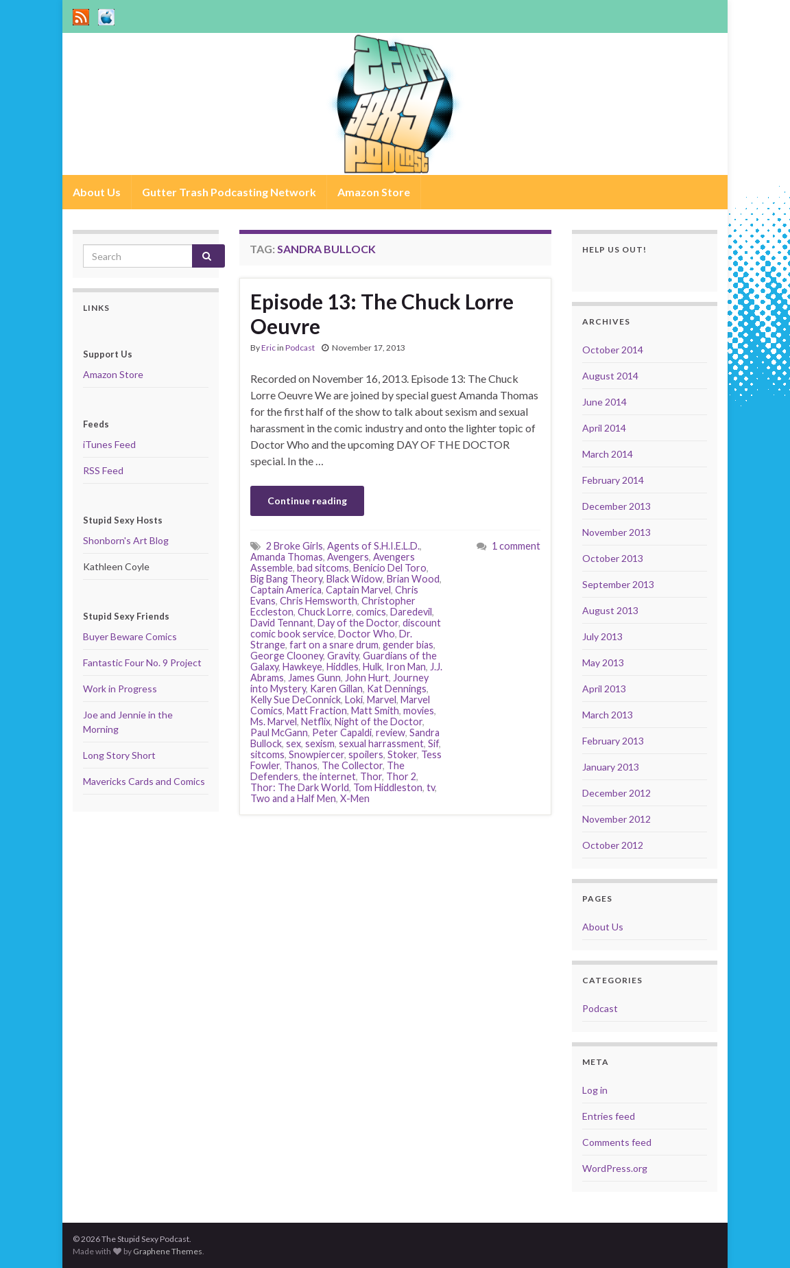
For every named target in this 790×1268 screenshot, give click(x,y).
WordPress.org (614, 1168)
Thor (371, 776)
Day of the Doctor (358, 623)
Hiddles (342, 666)
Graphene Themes (167, 1251)
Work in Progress (120, 688)
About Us (97, 191)
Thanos (301, 765)
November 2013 (616, 532)
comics (371, 612)
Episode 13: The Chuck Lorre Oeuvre (382, 313)
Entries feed (608, 1116)
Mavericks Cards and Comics (144, 781)
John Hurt (367, 677)
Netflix (316, 721)
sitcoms (267, 754)
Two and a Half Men (293, 798)
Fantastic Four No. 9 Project (142, 662)
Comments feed (616, 1142)
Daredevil (411, 612)
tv (431, 787)
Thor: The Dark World (299, 787)
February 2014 (613, 480)
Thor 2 (401, 776)
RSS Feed (103, 470)
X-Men (355, 798)
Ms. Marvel (273, 721)
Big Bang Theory (286, 579)
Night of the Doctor (378, 721)
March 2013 (607, 714)
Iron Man (406, 666)
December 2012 (616, 793)
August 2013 (610, 610)
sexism (320, 743)
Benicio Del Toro (390, 568)
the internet (329, 776)
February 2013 (613, 741)
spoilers (365, 754)
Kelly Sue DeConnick (295, 699)
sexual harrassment (381, 743)
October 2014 (612, 349)
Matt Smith (375, 710)
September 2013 (618, 584)
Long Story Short (119, 755)
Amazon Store (373, 191)
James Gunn (314, 677)
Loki (354, 699)
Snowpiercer (316, 754)
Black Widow (354, 579)
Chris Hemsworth (318, 601)
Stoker (402, 754)
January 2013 (610, 767)
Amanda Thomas (286, 557)
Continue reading (307, 500)
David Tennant (281, 623)
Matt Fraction (317, 710)
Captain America (286, 590)
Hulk (372, 666)
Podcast (300, 347)
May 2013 (603, 662)
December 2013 (616, 506)
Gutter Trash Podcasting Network (229, 191)
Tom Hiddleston (387, 787)
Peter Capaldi (342, 732)
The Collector (352, 765)
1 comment (516, 546)
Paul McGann (279, 732)
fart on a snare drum (334, 644)
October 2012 (612, 845)
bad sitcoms (323, 568)
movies (418, 710)
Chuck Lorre (325, 612)
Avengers (348, 557)
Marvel (381, 699)
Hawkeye (302, 666)
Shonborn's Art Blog (126, 540)
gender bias (408, 644)
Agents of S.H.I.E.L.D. (373, 546)
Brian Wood (413, 579)
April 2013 (604, 688)
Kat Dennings (397, 688)
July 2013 (602, 636)
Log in (595, 1090)
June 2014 (604, 402)
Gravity (343, 655)
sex (293, 743)
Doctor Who (366, 633)
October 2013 (612, 558)
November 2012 (616, 819)
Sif (433, 743)
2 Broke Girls (294, 546)
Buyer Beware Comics (130, 636)
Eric (268, 347)
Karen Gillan (336, 688)
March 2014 (607, 454)
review (390, 732)
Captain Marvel (358, 590)
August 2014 (610, 375)
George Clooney (286, 655)
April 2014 (604, 428)
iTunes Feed (109, 444)
